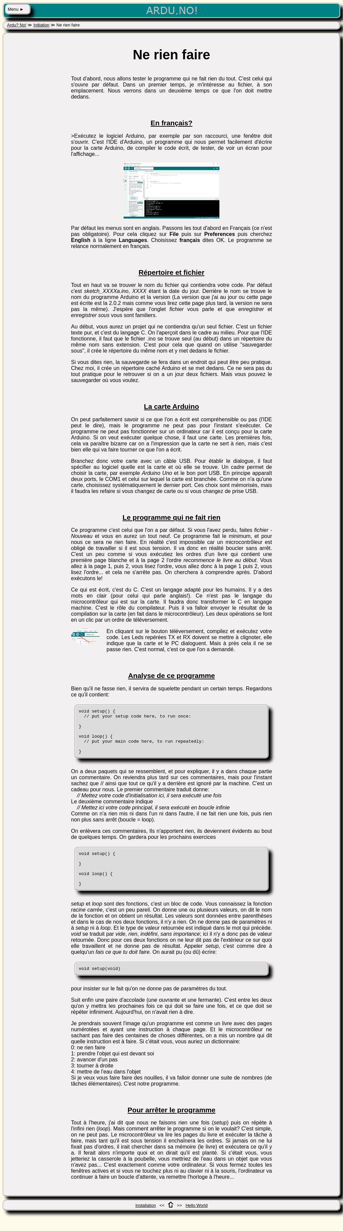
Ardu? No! (16, 24)
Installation (145, 1222)
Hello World (197, 1222)
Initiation (41, 24)
